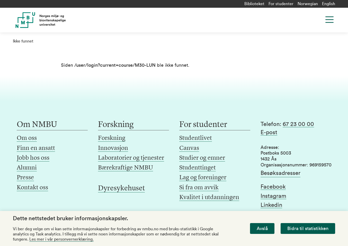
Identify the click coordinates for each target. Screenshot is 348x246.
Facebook (273, 187)
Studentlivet (195, 138)
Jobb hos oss (33, 158)
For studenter (281, 4)
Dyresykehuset (121, 188)
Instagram (273, 196)
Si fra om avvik (199, 188)
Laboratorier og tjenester (131, 158)
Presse (25, 178)
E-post (269, 132)
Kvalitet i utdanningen (209, 197)
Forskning (111, 138)
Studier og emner (202, 158)
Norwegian (308, 4)
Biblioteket (254, 4)
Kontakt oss (32, 188)
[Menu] (329, 19)
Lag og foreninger (202, 178)
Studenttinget (197, 168)
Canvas (189, 148)
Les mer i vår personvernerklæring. (61, 239)
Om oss (27, 138)
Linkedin (271, 205)
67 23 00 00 (298, 124)
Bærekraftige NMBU (125, 168)
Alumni (27, 168)
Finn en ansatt (36, 148)
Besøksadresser (280, 173)
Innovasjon (113, 148)
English (328, 4)
